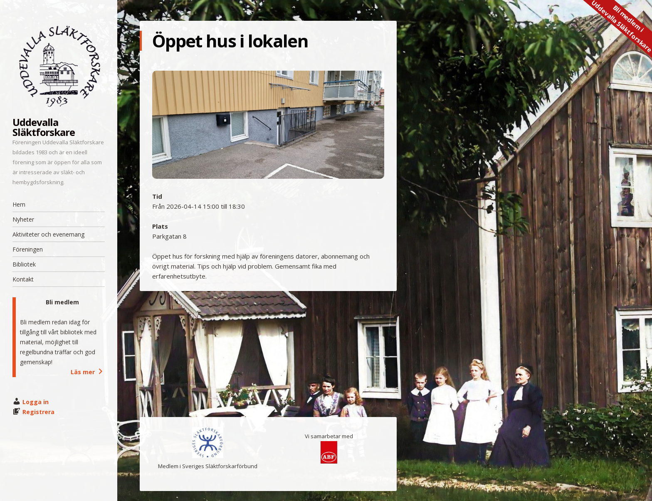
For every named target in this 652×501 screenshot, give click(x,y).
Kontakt (23, 279)
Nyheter (23, 219)
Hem (18, 204)
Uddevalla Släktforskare (43, 127)
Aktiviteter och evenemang (48, 234)
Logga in (35, 402)
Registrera (38, 412)
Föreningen (27, 249)
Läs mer (88, 372)
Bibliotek (24, 264)
